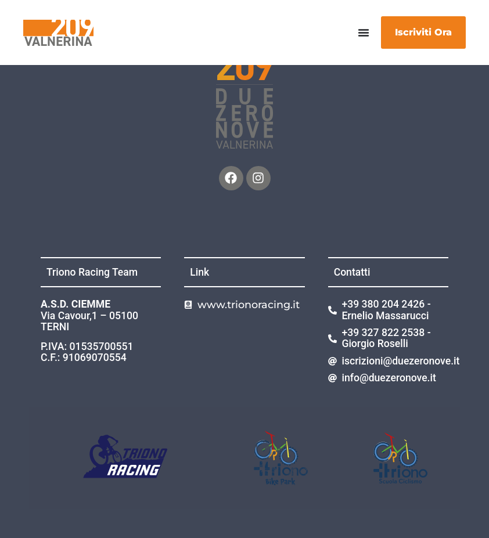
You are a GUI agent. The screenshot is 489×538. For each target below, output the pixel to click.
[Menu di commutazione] (363, 32)
